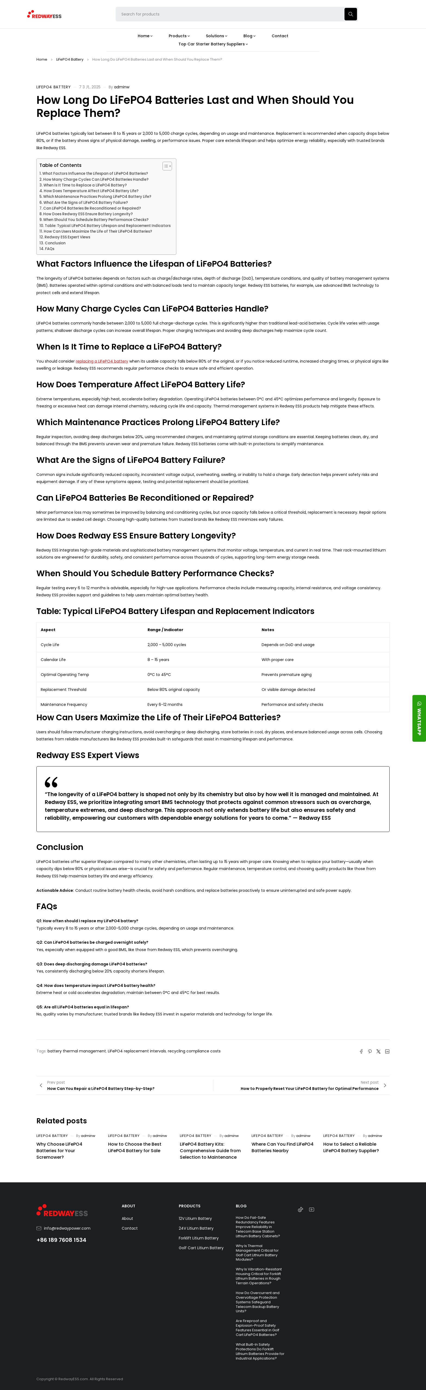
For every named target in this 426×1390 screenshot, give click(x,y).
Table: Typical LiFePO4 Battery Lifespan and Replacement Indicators (108, 225)
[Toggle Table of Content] (164, 166)
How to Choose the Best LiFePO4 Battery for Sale (134, 1147)
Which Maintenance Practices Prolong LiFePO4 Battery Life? (97, 196)
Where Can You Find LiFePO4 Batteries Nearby (283, 1147)
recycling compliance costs (194, 1051)
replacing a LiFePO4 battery (102, 361)
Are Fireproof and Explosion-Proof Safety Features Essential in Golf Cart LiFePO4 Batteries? (257, 1327)
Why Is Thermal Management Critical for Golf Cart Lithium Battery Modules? (257, 1252)
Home (41, 59)
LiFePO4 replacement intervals (137, 1051)
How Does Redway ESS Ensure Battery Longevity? (88, 214)
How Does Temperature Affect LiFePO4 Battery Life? (91, 191)
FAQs (49, 248)
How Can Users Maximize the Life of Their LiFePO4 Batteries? (98, 231)
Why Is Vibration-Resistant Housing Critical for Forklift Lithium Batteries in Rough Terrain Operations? (259, 1276)
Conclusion (55, 243)
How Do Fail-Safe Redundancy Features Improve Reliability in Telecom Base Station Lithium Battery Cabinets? (258, 1227)
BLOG (241, 1206)
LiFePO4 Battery (69, 59)
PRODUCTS (190, 1206)
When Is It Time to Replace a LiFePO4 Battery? (85, 185)
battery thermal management (77, 1051)
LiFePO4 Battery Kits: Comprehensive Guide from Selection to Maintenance (210, 1150)
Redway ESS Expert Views (67, 237)
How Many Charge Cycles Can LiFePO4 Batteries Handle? (96, 179)
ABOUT (128, 1206)
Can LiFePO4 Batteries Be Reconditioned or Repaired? (92, 208)
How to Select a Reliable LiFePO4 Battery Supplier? (351, 1147)
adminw (121, 87)
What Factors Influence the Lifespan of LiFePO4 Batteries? (95, 173)
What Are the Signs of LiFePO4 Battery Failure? (85, 202)
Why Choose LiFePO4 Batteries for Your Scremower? (59, 1150)
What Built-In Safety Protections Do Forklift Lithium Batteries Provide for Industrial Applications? (260, 1351)
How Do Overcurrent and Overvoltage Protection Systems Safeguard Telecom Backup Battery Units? (258, 1302)
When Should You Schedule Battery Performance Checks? (96, 219)
